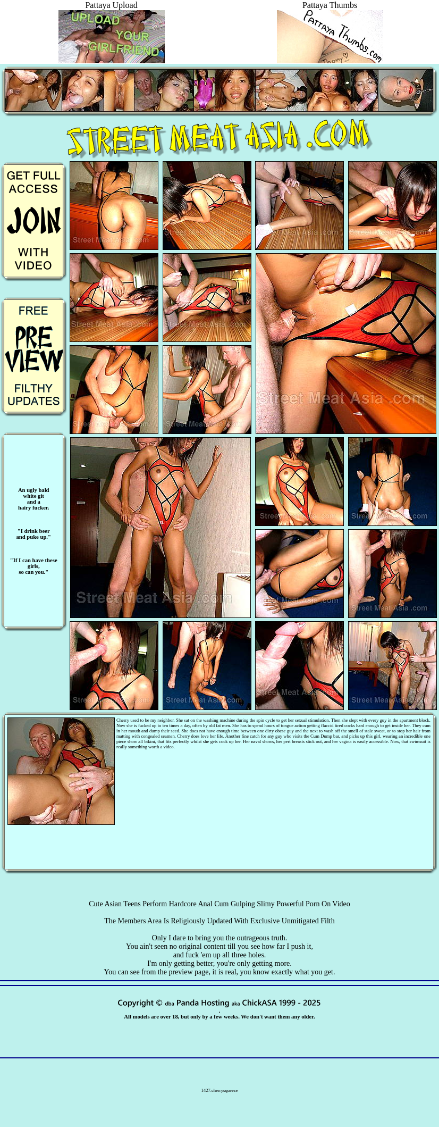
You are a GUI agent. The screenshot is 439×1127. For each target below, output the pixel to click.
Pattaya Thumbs (330, 10)
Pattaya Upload (111, 10)
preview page (188, 972)
